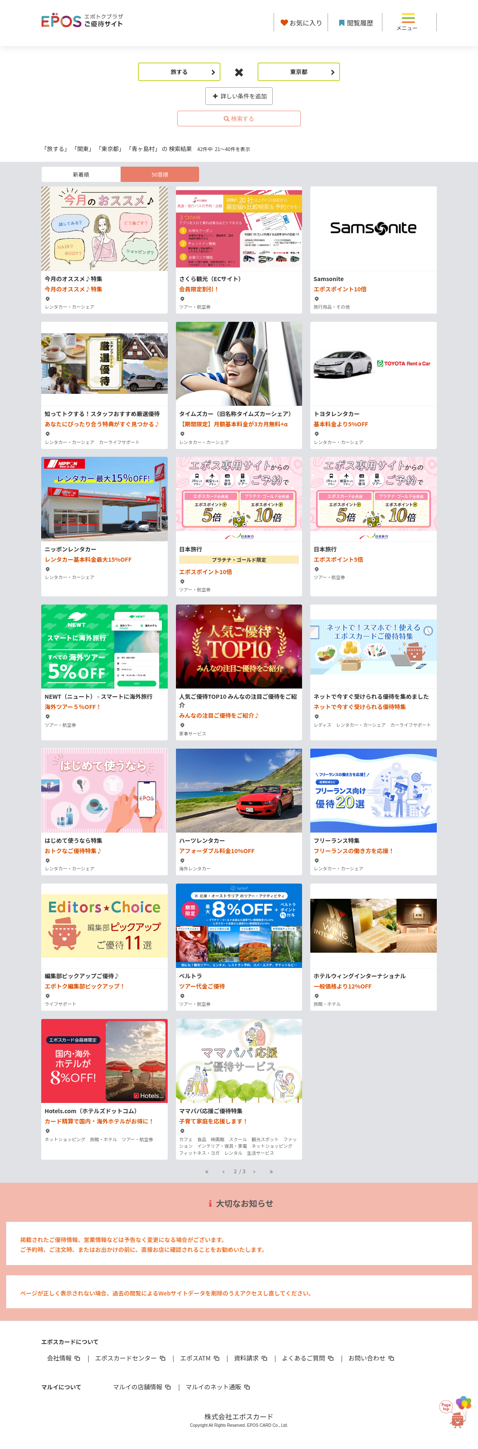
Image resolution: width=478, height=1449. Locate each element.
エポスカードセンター (130, 1358)
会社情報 (64, 1358)
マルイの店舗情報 (142, 1386)
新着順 (81, 174)
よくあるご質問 (308, 1358)
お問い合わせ (372, 1358)
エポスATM (200, 1358)
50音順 (160, 174)
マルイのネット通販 (218, 1386)
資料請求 (251, 1358)
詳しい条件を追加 (239, 96)
